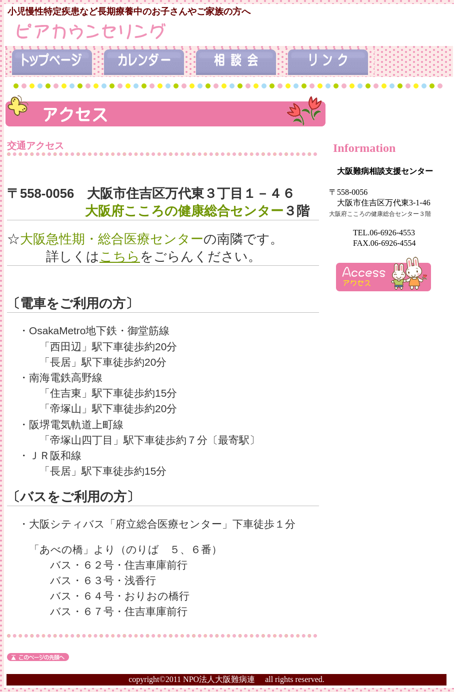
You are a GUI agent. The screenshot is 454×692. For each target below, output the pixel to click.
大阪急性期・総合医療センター (112, 239)
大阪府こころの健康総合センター (184, 211)
